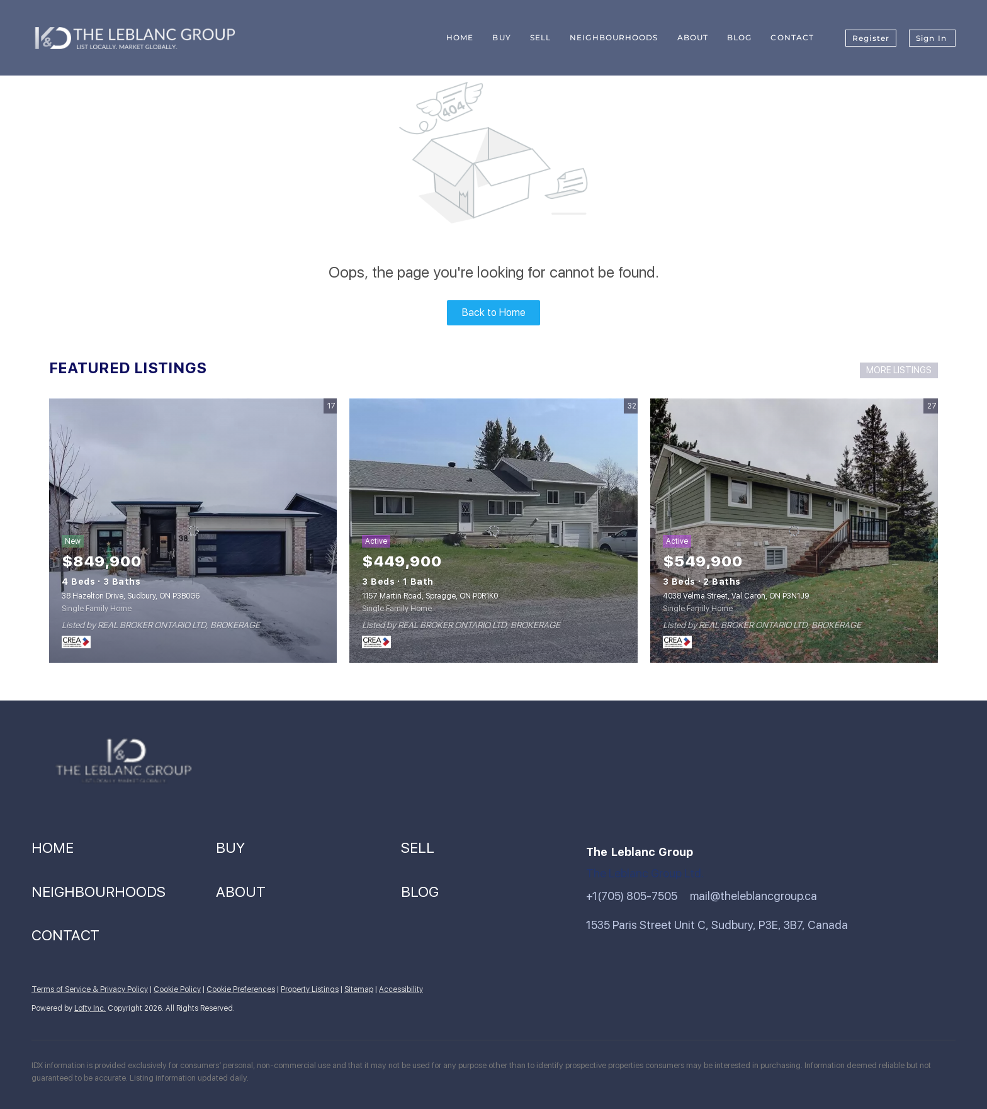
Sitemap (358, 989)
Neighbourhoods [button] (614, 37)
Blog (739, 37)
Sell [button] (540, 37)
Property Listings (310, 989)
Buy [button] (501, 37)
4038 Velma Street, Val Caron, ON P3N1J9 (736, 596)
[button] (123, 848)
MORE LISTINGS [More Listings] (899, 370)
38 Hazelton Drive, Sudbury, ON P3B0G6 (131, 596)
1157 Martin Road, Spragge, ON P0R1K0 (430, 596)
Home (459, 37)
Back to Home (494, 312)
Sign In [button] (931, 38)
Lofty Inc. (90, 1008)
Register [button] (870, 38)
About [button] (693, 37)
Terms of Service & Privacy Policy (89, 989)
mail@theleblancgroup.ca (753, 896)
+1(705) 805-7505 (631, 896)
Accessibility (401, 989)
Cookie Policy (177, 989)
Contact (792, 37)
